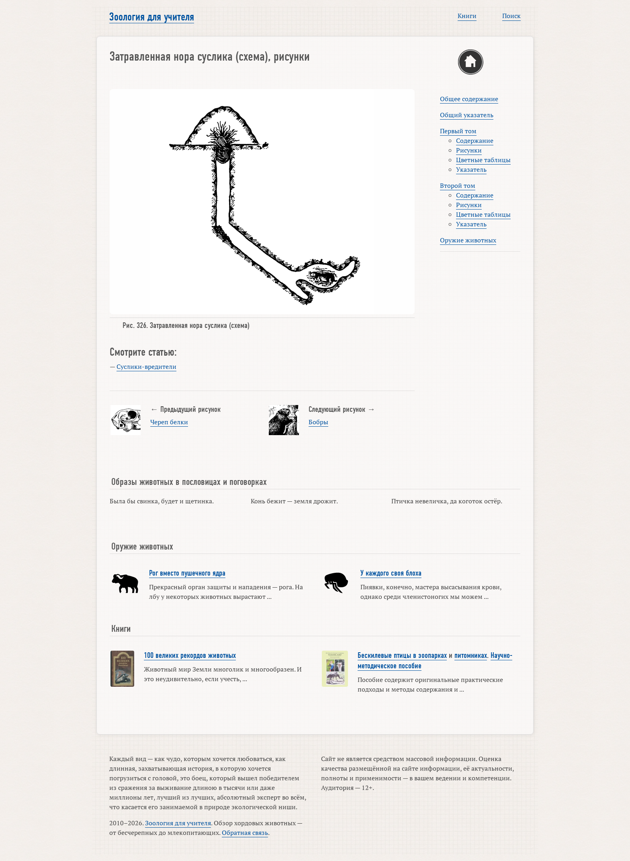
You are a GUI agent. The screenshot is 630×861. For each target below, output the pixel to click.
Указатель (471, 169)
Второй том (457, 185)
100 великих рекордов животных (190, 655)
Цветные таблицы (483, 159)
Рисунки (469, 150)
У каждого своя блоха (390, 573)
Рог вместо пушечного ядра (187, 573)
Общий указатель (466, 114)
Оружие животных (468, 240)
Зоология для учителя (151, 17)
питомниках (470, 655)
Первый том (458, 130)
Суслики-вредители (146, 366)
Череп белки (169, 421)
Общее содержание (469, 98)
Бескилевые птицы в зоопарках (402, 655)
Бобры (318, 421)
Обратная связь (245, 832)
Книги (467, 15)
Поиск (511, 15)
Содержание (474, 140)
